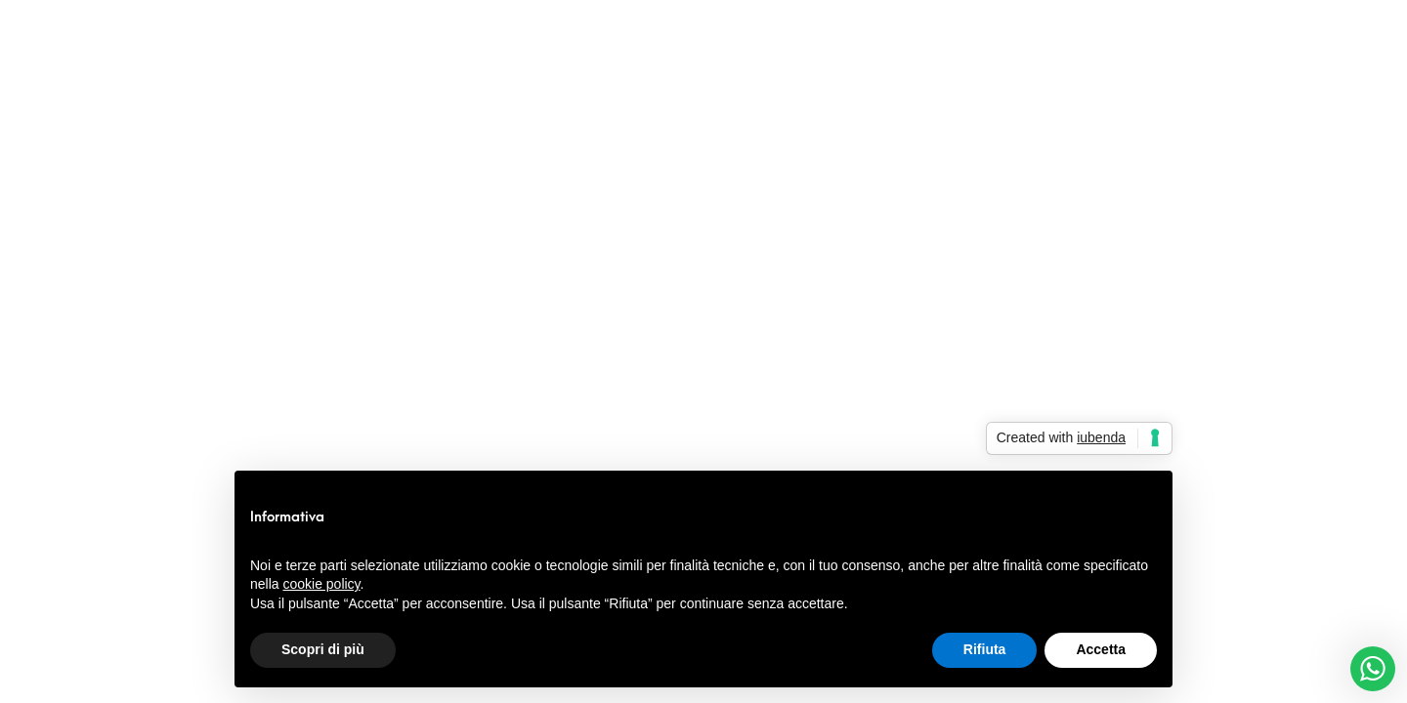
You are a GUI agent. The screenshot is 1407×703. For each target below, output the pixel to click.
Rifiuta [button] (984, 649)
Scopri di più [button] (322, 649)
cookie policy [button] (321, 584)
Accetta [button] (1101, 649)
